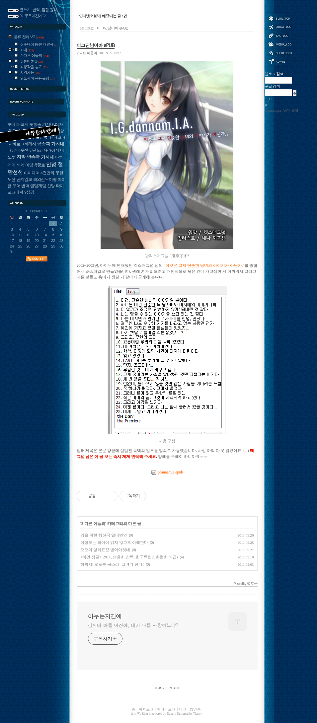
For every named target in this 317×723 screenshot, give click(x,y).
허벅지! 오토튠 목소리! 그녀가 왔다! (112, 564)
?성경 (29, 192)
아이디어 (31, 173)
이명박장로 (35, 165)
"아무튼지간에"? (33, 15)
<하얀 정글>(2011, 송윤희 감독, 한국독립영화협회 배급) (129, 557)
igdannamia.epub (167, 472)
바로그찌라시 (24, 144)
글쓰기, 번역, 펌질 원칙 (38, 9)
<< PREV (159, 688)
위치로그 (280, 26)
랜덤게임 (38, 185)
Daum (171, 713)
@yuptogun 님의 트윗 (281, 110)
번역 (25, 185)
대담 (12, 150)
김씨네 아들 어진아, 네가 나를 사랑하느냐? (133, 625)
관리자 (280, 60)
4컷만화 (47, 173)
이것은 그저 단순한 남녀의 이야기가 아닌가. (204, 265)
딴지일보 (24, 179)
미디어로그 (280, 44)
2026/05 (36, 210)
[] (167, 688)
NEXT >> (175, 688)
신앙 (51, 185)
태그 (280, 35)
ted (39, 150)
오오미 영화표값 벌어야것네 (105, 549)
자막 (21, 156)
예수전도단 (26, 150)
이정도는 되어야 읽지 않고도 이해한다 (114, 542)
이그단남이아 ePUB (104, 28)
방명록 (280, 52)
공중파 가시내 (50, 143)
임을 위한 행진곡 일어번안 (103, 535)
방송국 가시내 (40, 157)
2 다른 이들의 (87, 52)
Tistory (197, 713)
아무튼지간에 (105, 616)
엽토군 (134, 713)
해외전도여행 (44, 179)
